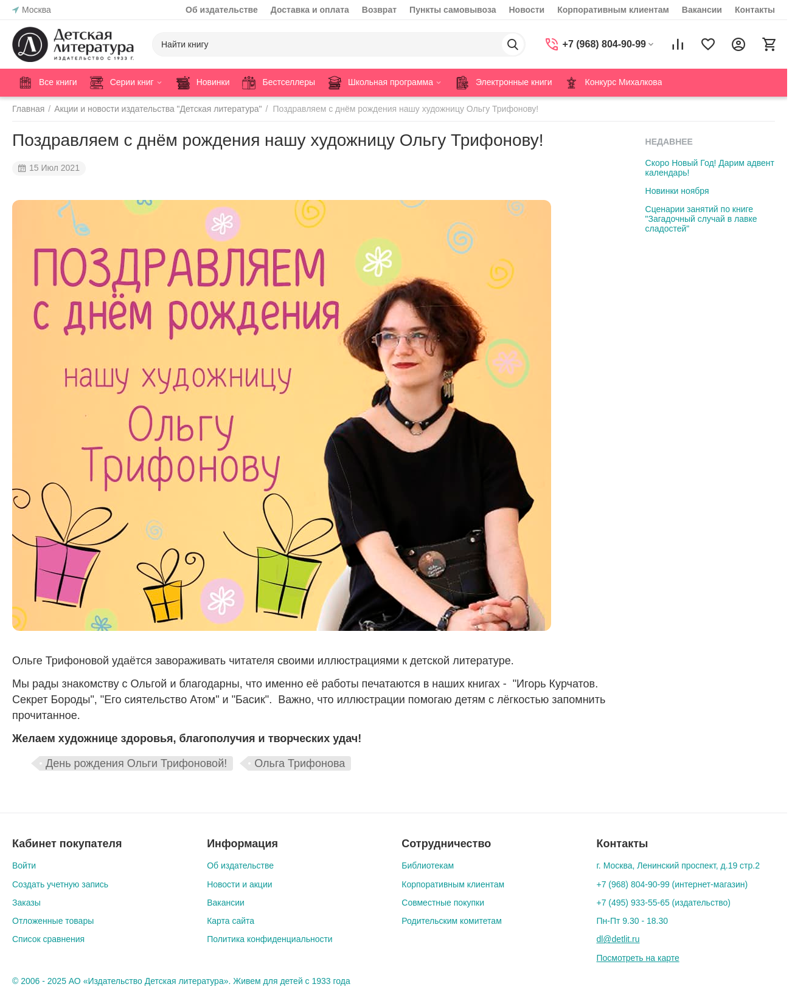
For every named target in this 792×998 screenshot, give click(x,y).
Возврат (379, 10)
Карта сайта (230, 921)
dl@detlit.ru (617, 939)
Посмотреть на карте (637, 958)
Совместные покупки (442, 902)
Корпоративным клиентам (613, 10)
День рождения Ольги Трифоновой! (136, 763)
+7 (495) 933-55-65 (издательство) (663, 902)
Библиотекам (427, 865)
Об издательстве (222, 10)
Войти (24, 865)
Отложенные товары (53, 921)
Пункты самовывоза (452, 10)
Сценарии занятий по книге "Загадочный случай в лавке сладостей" (701, 218)
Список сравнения (48, 939)
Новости (526, 10)
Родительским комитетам (451, 921)
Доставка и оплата (310, 10)
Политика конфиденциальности (270, 939)
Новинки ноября (677, 191)
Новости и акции (239, 884)
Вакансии (702, 10)
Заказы (26, 902)
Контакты (755, 10)
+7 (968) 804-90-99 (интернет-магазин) (672, 884)
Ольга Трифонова (299, 763)
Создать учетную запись (60, 884)
